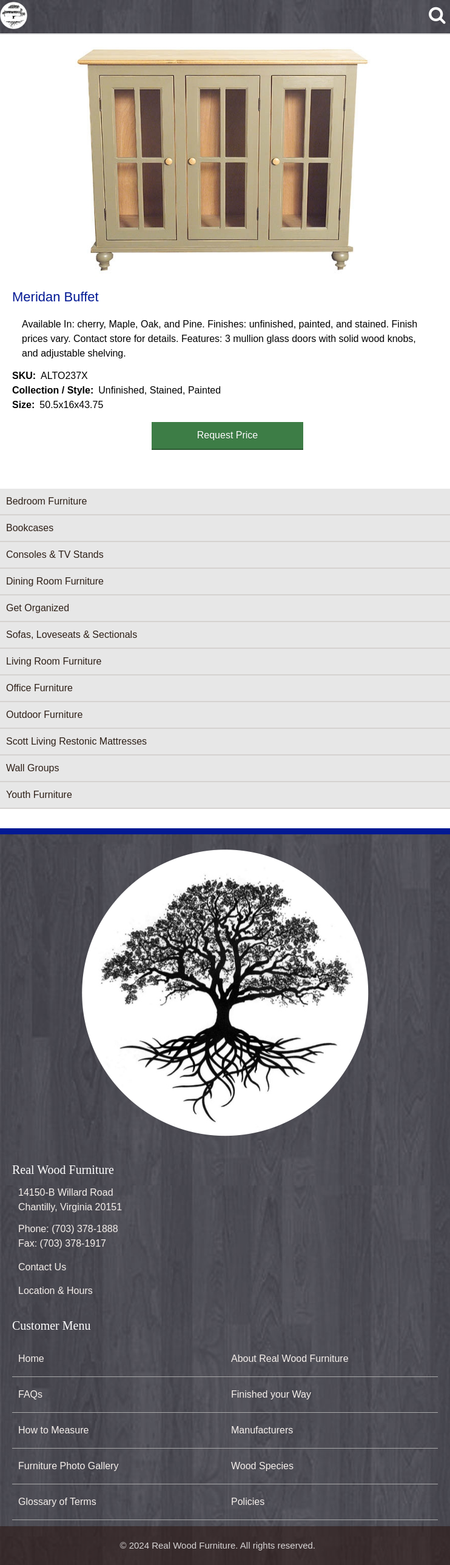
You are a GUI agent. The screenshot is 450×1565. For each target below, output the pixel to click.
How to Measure (53, 1430)
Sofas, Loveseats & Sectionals (71, 634)
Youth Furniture (39, 794)
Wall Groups (32, 768)
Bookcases (29, 528)
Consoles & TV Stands (55, 554)
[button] (222, 160)
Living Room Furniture (53, 661)
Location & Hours (55, 1290)
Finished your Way (271, 1394)
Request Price (227, 435)
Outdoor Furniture (44, 714)
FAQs (30, 1394)
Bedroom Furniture (46, 501)
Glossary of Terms (57, 1501)
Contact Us (42, 1267)
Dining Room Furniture (55, 581)
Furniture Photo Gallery (68, 1466)
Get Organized (37, 608)
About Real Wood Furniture (290, 1358)
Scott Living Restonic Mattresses (76, 741)
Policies (247, 1501)
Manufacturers (262, 1430)
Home (31, 1358)
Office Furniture (39, 688)
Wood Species (262, 1466)
